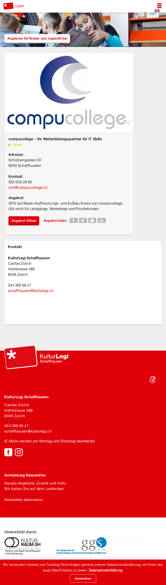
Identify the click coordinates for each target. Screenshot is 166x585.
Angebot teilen (55, 220)
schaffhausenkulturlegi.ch (30, 291)
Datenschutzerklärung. (106, 570)
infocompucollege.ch (27, 187)
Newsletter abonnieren (23, 500)
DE (157, 10)
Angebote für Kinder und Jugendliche (37, 38)
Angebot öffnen (23, 220)
